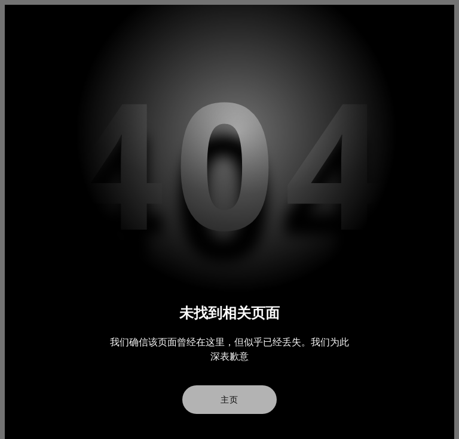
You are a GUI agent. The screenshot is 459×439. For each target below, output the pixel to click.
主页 (229, 399)
